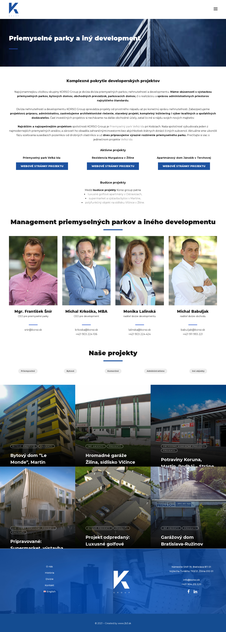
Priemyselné (28, 371)
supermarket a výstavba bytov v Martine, (115, 198)
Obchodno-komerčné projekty (184, 443)
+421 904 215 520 (191, 584)
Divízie (49, 579)
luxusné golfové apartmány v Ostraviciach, (115, 194)
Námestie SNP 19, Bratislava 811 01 (191, 566)
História (49, 572)
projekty (46, 443)
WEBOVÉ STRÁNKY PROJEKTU (42, 166)
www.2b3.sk (124, 623)
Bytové (70, 371)
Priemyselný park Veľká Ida (127, 126)
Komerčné (113, 371)
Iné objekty (198, 371)
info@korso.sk (191, 579)
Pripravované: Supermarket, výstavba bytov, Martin (36, 545)
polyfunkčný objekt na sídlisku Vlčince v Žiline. (115, 202)
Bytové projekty (23, 443)
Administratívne (156, 371)
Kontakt (49, 585)
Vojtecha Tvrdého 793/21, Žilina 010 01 (191, 571)
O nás (49, 566)
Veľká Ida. (127, 139)
